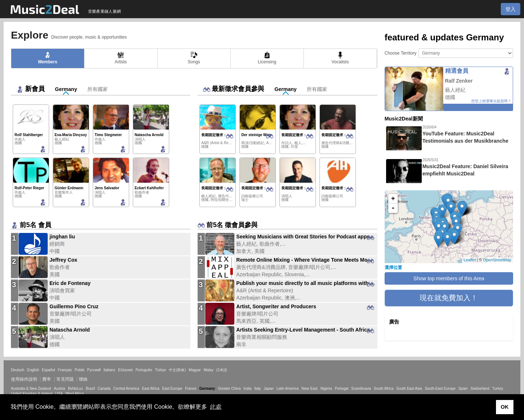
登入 (510, 9)
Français (65, 370)
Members (47, 58)
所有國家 (97, 89)
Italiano (109, 370)
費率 (46, 379)
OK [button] (505, 407)
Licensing (267, 58)
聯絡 (83, 379)
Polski (79, 370)
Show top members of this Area (448, 278)
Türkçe (160, 370)
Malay (209, 370)
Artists (121, 58)
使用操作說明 (24, 379)
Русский (94, 370)
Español (48, 370)
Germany (66, 89)
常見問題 (65, 379)
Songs (194, 58)
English (33, 370)
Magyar (195, 370)
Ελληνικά (125, 370)
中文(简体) (177, 370)
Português (143, 370)
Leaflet (470, 260)
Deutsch (17, 370)
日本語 (221, 370)
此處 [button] (216, 407)
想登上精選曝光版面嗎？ (491, 101)
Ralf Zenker (459, 81)
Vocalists (340, 58)
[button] (449, 298)
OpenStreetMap (497, 260)
